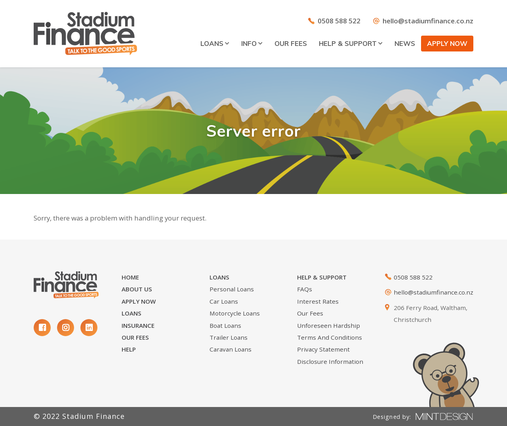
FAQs (304, 289)
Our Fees (290, 43)
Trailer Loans (229, 337)
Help (129, 349)
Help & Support (351, 43)
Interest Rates (318, 301)
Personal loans (232, 289)
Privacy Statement (323, 349)
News (405, 43)
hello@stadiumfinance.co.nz (428, 20)
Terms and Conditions (329, 337)
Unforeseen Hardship (328, 325)
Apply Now (139, 301)
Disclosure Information (330, 361)
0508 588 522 (339, 20)
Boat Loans (225, 325)
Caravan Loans (231, 349)
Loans (214, 43)
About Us (137, 289)
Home (130, 277)
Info (252, 43)
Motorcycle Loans (235, 313)
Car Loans (224, 301)
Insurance (138, 325)
